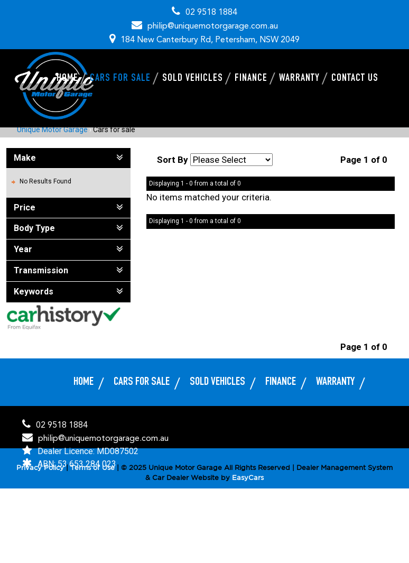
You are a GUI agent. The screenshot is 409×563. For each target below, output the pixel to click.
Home (67, 78)
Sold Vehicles (192, 78)
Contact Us (354, 78)
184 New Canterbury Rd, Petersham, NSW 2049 (210, 40)
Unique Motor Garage (52, 129)
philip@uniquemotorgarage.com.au (212, 26)
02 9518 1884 (211, 12)
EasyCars (248, 478)
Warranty (299, 78)
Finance (251, 78)
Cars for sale (120, 78)
